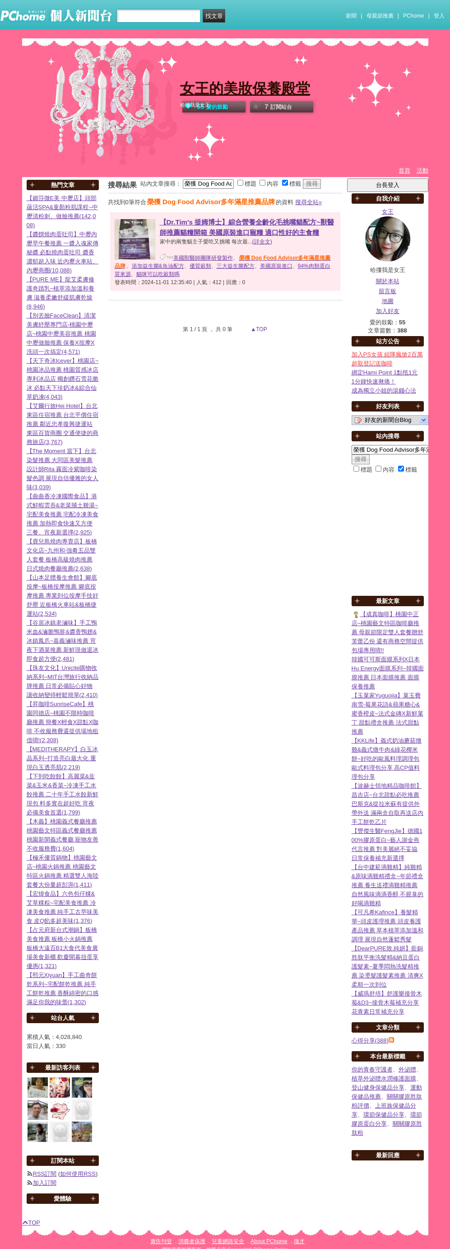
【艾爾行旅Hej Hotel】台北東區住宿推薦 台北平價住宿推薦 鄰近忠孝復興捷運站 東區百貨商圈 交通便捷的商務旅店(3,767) (63, 423)
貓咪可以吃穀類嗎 (158, 274)
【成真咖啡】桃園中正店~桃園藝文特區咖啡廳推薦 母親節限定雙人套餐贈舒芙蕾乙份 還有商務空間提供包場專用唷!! (388, 632)
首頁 (404, 170)
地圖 (388, 301)
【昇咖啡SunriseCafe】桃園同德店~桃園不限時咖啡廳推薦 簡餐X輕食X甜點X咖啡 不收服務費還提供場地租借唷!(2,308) (63, 722)
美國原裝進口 (276, 266)
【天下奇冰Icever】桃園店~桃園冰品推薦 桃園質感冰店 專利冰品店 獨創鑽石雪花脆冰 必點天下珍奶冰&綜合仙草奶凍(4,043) (63, 378)
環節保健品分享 (383, 1114)
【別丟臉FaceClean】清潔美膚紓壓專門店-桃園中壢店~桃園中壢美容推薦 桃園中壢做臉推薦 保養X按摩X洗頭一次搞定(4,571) (61, 333)
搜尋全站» (308, 202)
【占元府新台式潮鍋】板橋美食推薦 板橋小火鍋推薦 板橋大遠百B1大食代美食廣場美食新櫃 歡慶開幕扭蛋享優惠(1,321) (63, 947)
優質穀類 (200, 266)
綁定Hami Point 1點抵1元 (385, 372)
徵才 (299, 1241)
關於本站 (387, 281)
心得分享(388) (370, 1040)
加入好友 (387, 311)
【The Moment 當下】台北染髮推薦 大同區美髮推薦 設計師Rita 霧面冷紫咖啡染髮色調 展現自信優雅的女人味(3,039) (63, 469)
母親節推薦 (380, 16)
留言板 (387, 291)
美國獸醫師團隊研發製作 (203, 258)
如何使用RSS (78, 1173)
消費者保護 (191, 1241)
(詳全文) (262, 242)
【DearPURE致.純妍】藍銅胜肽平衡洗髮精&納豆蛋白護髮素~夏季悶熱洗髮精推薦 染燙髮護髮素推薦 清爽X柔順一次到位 (387, 966)
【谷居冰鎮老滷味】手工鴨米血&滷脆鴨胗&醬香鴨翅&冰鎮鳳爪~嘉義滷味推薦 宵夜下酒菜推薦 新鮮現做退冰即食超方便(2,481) (63, 640)
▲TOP (258, 329)
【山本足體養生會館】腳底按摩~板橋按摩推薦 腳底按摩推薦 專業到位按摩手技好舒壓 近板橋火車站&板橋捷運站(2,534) (63, 595)
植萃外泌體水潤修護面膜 (384, 1078)
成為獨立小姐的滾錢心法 (384, 390)
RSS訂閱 (45, 1173)
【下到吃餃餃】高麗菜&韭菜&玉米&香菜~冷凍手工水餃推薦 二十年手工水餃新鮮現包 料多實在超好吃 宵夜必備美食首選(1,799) (63, 794)
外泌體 (407, 1069)
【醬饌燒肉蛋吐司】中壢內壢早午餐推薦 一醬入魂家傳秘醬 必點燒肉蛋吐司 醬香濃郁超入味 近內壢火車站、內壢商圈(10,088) (63, 252)
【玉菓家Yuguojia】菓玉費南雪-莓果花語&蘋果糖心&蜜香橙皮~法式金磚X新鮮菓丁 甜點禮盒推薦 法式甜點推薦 (387, 713)
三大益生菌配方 (236, 266)
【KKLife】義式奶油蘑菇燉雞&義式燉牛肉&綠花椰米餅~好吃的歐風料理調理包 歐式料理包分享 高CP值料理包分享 (387, 758)
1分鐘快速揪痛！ (374, 381)
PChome (413, 16)
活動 (422, 170)
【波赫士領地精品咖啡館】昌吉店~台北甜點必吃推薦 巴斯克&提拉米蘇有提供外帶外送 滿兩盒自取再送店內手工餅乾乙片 (388, 803)
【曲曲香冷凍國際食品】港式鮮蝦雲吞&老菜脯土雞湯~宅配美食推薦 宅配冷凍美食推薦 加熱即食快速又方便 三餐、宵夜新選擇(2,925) (63, 514)
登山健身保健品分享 (378, 1087)
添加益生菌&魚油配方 (158, 266)
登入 (439, 16)
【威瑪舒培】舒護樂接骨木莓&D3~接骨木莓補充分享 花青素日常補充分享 (387, 1002)
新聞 (351, 16)
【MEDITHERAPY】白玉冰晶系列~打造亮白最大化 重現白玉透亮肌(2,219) (62, 758)
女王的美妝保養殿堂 (245, 88)
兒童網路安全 (228, 1241)
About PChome (269, 1241)
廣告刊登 (161, 1241)
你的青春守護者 (372, 1069)
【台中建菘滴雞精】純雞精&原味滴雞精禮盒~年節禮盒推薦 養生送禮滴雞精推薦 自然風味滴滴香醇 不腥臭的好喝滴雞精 (388, 885)
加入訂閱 (44, 1182)
